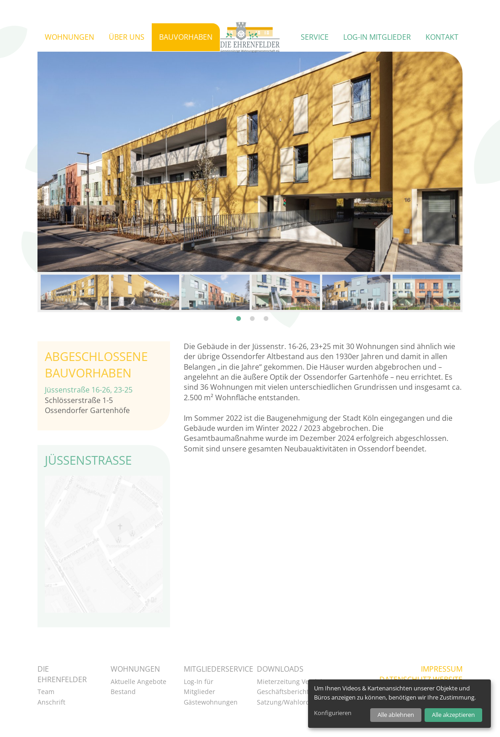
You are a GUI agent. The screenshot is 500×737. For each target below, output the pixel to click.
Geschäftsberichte (285, 691)
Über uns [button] (126, 37)
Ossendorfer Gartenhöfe (87, 410)
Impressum (442, 669)
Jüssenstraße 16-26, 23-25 (89, 390)
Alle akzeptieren (453, 714)
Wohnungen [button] (69, 37)
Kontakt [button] (442, 37)
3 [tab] (266, 297)
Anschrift (51, 702)
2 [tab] (252, 297)
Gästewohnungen (211, 702)
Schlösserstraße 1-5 (79, 400)
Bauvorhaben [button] (186, 37)
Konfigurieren (332, 713)
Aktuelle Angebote (138, 681)
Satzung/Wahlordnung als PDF (303, 702)
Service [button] (315, 37)
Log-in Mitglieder (377, 37)
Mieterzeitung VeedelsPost (297, 681)
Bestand (123, 691)
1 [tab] (238, 297)
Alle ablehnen (396, 714)
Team (45, 691)
